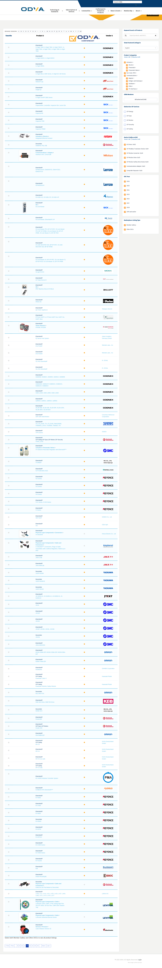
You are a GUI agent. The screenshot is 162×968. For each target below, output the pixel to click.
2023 (128, 194)
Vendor (109, 36)
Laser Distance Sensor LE (43, 928)
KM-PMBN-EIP (40, 735)
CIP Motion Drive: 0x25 (133, 157)
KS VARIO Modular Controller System (47, 778)
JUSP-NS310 (40, 589)
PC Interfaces (133, 89)
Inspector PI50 (40, 121)
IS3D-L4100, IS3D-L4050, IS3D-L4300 (47, 393)
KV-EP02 (38, 829)
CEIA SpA (105, 524)
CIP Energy (130, 111)
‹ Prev (12, 946)
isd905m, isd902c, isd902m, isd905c (46, 401)
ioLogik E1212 (40, 272)
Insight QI (38, 89)
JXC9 (37, 605)
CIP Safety (130, 129)
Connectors (58, 532)
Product (40, 36)
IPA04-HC (39, 302)
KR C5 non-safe (40, 759)
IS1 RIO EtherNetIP (41, 361)
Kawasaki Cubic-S (41, 678)
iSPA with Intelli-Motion (42, 416)
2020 (128, 207)
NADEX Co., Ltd (107, 517)
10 (22, 946)
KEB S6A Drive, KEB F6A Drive (45, 702)
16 (37, 946)
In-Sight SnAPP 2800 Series (44, 97)
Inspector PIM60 (40, 129)
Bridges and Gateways (136, 81)
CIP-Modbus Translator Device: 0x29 (137, 149)
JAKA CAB (39, 557)
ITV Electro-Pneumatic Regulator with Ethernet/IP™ (51, 449)
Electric (45, 136)
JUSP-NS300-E (40, 581)
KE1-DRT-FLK (40, 693)
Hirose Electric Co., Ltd (109, 534)
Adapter (50, 152)
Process (44, 926)
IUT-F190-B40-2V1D (42, 471)
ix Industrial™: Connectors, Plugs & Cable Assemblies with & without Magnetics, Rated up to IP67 (50, 548)
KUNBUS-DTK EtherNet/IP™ (44, 790)
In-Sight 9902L (40, 66)
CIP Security (130, 124)
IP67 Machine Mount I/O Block (45, 289)
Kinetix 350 (39, 728)
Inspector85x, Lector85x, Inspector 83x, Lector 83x (51, 105)
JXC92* (38, 613)
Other (131, 86)
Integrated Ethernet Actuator (44, 138)
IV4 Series (39, 494)
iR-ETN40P (39, 346)
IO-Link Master (40, 206)
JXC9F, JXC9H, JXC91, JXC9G (45, 629)
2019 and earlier (131, 211)
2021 (128, 203)
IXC (37, 525)
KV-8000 (38, 813)
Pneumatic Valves (49, 447)
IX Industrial (39, 534)
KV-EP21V (39, 837)
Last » (48, 946)
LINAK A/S (105, 893)
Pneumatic (132, 67)
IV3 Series (39, 486)
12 (27, 946)
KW (37, 868)
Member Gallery (131, 225)
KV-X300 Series (40, 845)
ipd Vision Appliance (42, 310)
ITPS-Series (39, 432)
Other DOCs (130, 229)
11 (24, 946)
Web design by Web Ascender (135, 962)
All (80, 31)
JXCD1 (38, 637)
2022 (128, 199)
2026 (128, 181)
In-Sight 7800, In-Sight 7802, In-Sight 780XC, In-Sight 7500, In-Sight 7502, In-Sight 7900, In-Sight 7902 (50, 49)
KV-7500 (38, 805)
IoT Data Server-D (41, 280)
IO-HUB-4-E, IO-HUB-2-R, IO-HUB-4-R (47, 197)
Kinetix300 (39, 719)
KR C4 (38, 744)
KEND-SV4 (39, 711)
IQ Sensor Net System (42, 338)
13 (30, 946)
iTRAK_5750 (39, 441)
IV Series (38, 510)
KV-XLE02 (39, 860)
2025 (128, 185)
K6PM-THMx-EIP (41, 661)
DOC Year (127, 176)
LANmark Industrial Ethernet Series (46, 917)
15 (35, 946)
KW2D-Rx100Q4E (41, 876)
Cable (56, 901)
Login (140, 960)
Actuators (39, 136)
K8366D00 (39, 669)
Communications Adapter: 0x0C (136, 166)
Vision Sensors (40, 325)
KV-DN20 (38, 821)
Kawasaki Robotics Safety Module (46, 686)
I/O (36, 205)
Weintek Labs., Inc (107, 345)
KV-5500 (38, 797)
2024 (128, 190)
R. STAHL (105, 360)
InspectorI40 (39, 113)
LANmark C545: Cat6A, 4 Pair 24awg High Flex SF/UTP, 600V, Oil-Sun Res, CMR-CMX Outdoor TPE (50, 905)
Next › (44, 946)
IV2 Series (39, 478)
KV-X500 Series (40, 853)
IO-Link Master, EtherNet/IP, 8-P (45, 219)
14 (32, 946)
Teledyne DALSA (107, 309)
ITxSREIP (39, 462)
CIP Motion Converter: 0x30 (135, 153)
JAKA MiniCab (40, 565)
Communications (41, 152)
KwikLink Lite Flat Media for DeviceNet (47, 887)
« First (7, 946)
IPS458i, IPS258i (41, 327)
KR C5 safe (39, 767)
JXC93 (38, 621)
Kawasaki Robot (107, 676)
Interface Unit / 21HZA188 (43, 154)
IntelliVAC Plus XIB (41, 145)
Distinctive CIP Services (131, 106)
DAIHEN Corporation (108, 668)
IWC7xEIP (39, 518)
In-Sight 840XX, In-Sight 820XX (45, 58)
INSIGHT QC (39, 82)
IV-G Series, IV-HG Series (43, 502)
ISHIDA (104, 431)
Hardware (132, 83)
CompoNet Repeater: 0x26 (134, 170)
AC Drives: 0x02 (131, 144)
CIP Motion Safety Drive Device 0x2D (137, 162)
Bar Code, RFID (131, 73)
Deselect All (136, 57)
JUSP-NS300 (40, 573)
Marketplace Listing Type (132, 220)
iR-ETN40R (39, 353)
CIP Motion (130, 120)
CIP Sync (129, 116)
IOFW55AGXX (40, 185)
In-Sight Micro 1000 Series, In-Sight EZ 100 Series (51, 74)
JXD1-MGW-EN (40, 645)
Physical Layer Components (45, 532)
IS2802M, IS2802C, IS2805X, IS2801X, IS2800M (50, 377)
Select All (127, 57)
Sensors (38, 926)
